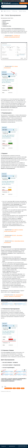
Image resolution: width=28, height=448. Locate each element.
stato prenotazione (8, 388)
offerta (22, 388)
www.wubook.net (12, 446)
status (14, 388)
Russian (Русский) (22, 446)
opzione (18, 388)
